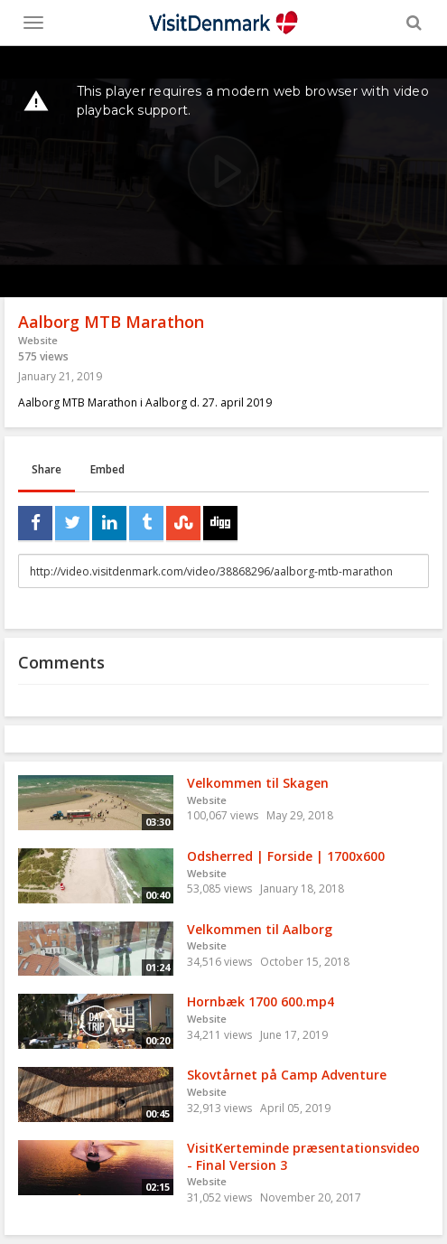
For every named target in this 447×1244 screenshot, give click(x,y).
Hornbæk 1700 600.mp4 (260, 1001)
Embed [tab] (107, 469)
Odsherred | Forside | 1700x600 (286, 856)
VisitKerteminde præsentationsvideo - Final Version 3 (303, 1156)
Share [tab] (46, 469)
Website (38, 340)
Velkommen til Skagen (258, 782)
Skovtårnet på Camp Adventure (286, 1074)
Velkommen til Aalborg (259, 929)
